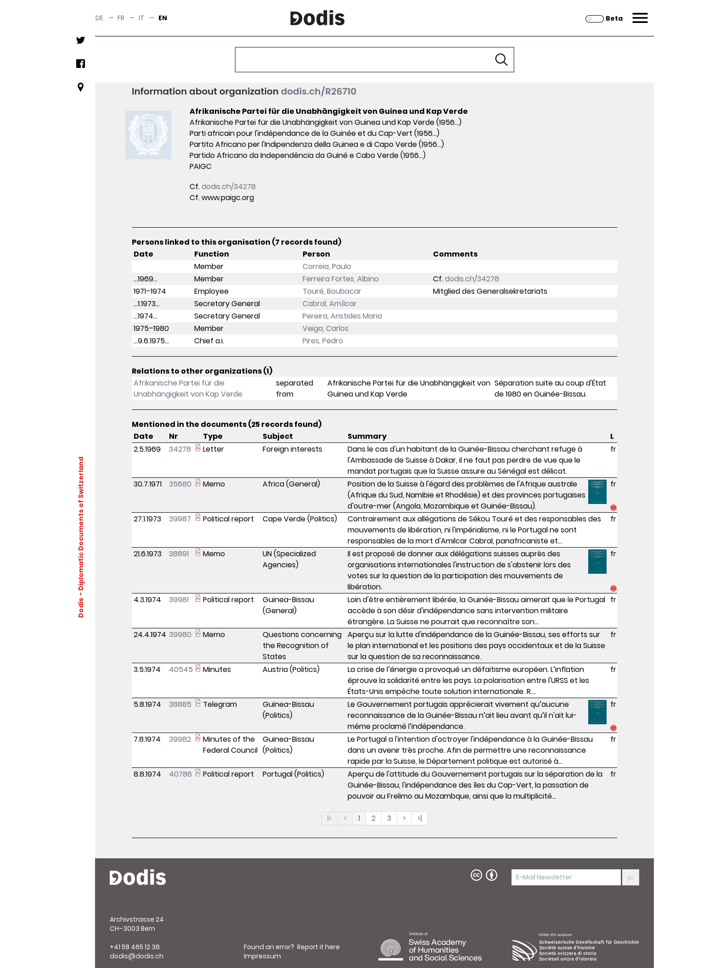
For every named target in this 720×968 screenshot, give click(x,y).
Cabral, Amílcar (330, 303)
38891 (179, 553)
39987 (180, 519)
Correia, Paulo (327, 266)
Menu (639, 12)
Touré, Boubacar (332, 291)
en (162, 17)
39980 (180, 634)
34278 (180, 449)
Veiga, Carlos (326, 328)
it (141, 17)
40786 (180, 774)
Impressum (262, 956)
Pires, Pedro (323, 341)
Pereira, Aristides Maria (342, 316)
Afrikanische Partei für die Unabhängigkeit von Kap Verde (188, 388)
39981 (179, 599)
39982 (180, 739)
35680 (180, 484)
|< (329, 818)
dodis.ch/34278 (229, 186)
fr (121, 17)
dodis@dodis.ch (136, 956)
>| (419, 818)
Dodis (80, 608)
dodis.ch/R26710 (319, 91)
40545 (181, 669)
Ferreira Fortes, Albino (341, 279)
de (99, 17)
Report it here (318, 946)
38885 (180, 704)
